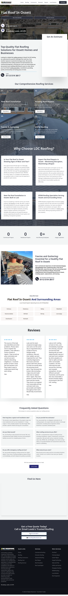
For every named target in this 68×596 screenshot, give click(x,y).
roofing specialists (15, 68)
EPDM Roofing (55, 572)
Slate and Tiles (55, 564)
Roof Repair (38, 561)
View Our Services (24, 17)
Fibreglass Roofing (56, 569)
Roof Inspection (56, 577)
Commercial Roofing (40, 554)
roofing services (18, 57)
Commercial (34, 2)
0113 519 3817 (34, 534)
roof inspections (23, 172)
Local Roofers (53, 2)
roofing (62, 202)
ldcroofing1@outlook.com (34, 539)
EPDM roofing (60, 209)
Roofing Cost (21, 561)
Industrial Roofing (39, 559)
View (5, 375)
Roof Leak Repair (39, 567)
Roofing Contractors (23, 559)
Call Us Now (34, 467)
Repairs (46, 2)
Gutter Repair (55, 559)
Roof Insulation (39, 564)
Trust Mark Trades (41, 593)
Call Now (63, 2)
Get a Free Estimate (8, 17)
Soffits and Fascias (56, 567)
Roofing (27, 2)
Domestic (40, 2)
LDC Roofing (12, 204)
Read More (6, 111)
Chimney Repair (56, 556)
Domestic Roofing (39, 556)
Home (22, 2)
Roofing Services (22, 564)
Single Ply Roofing (56, 561)
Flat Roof (54, 554)
